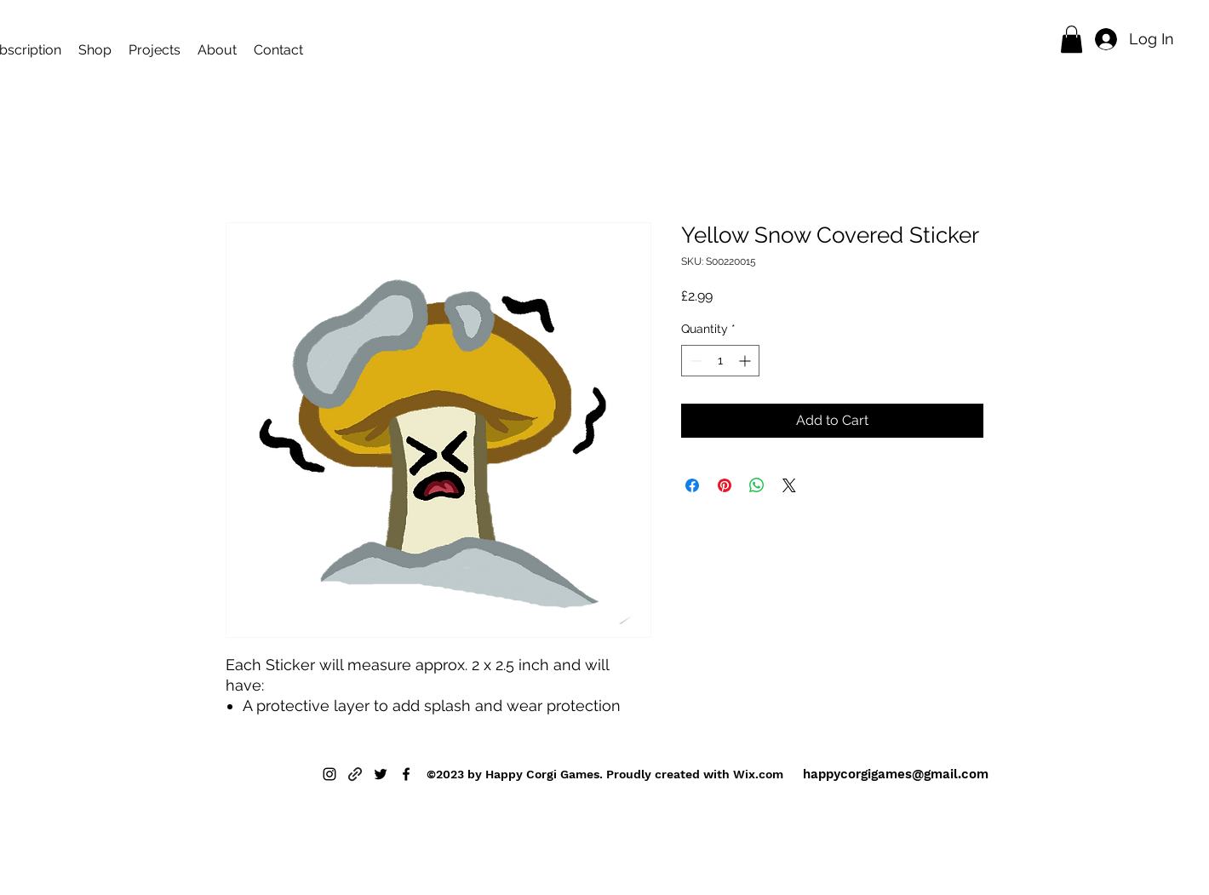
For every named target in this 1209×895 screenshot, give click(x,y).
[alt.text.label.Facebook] (406, 774)
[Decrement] (694, 361)
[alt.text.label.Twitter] (380, 774)
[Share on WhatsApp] (757, 485)
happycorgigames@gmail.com (895, 774)
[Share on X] (789, 485)
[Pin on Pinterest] (724, 485)
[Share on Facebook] (692, 485)
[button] (1071, 39)
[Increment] (746, 361)
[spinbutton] (720, 361)
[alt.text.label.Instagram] (329, 774)
